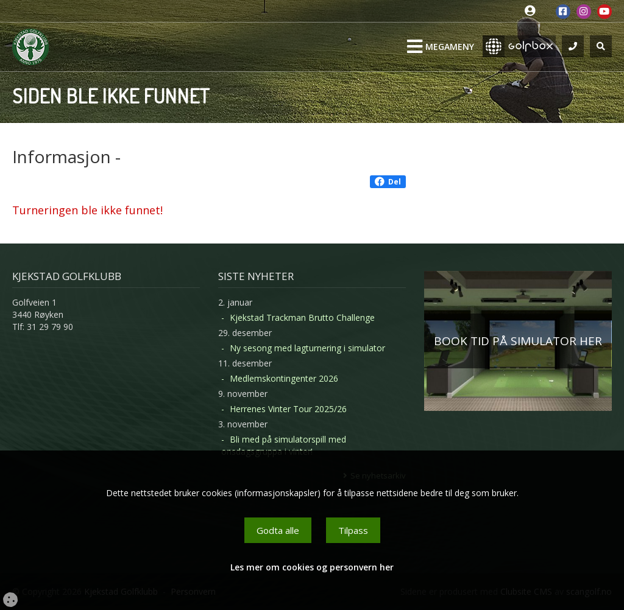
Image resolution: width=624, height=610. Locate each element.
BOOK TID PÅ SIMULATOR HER (518, 341)
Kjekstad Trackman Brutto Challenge (302, 317)
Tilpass (353, 530)
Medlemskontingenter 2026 (284, 378)
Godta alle (278, 530)
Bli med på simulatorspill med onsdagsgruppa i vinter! (283, 445)
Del (388, 182)
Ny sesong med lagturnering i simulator (307, 348)
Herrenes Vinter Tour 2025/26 (288, 409)
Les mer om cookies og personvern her (312, 567)
